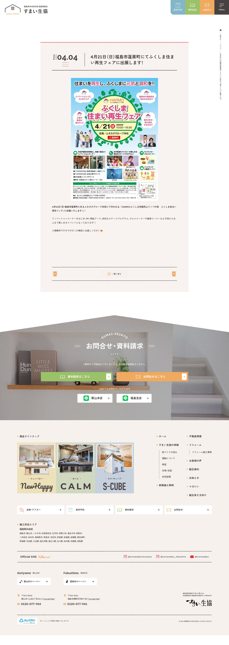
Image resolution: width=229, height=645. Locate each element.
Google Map (50, 608)
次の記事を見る (159, 274)
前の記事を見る (69, 274)
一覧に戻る (114, 274)
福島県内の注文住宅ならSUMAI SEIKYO (198, 631)
